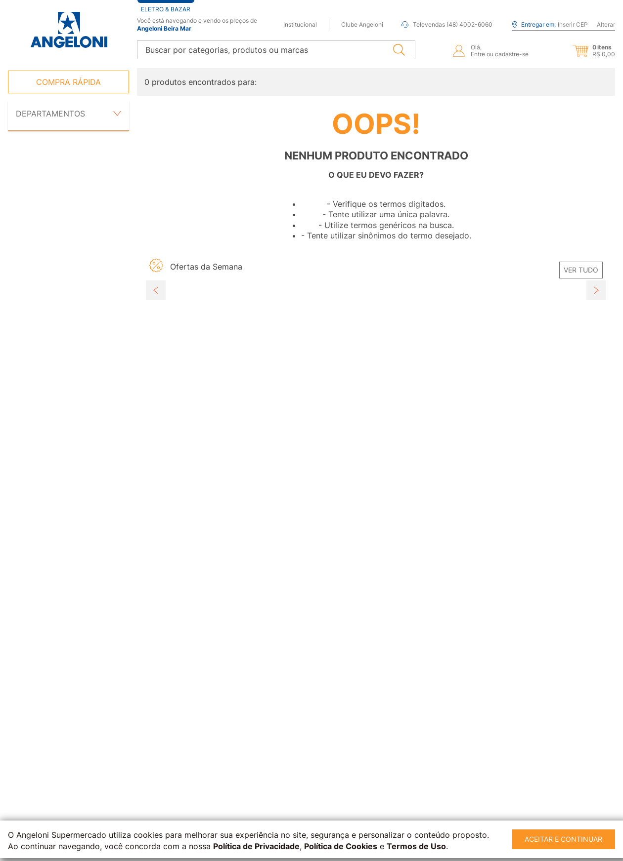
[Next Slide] (596, 391)
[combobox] (276, 49)
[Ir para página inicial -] (68, 30)
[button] (585, 50)
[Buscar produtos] (399, 49)
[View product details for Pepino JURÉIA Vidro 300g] (546, 411)
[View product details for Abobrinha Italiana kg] (206, 411)
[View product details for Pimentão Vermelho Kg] (433, 411)
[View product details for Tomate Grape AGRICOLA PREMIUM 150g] (319, 411)
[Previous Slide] (156, 391)
